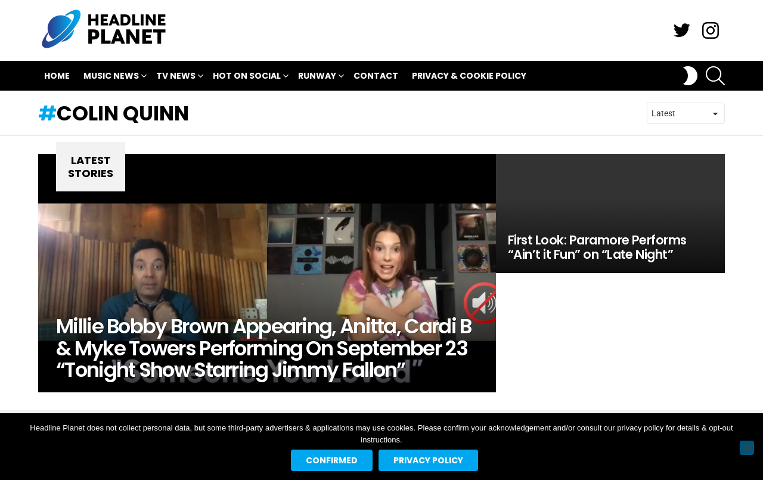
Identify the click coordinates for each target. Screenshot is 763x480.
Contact (375, 76)
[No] (747, 448)
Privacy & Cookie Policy (469, 76)
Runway (317, 77)
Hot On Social (247, 77)
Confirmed (332, 460)
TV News (176, 77)
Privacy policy (428, 460)
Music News (111, 77)
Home (57, 76)
